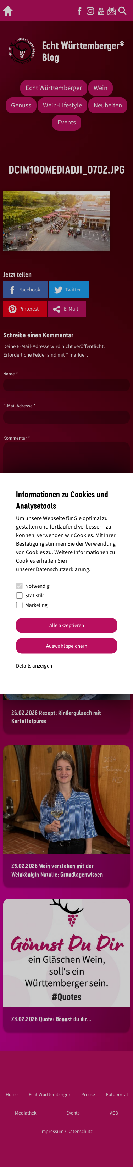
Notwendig (33, 586)
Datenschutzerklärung (62, 569)
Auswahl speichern (66, 645)
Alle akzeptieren (66, 625)
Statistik (30, 595)
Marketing (32, 605)
